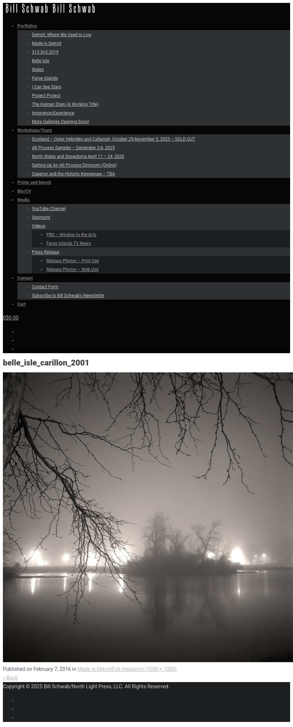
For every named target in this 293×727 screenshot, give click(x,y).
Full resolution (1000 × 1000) (144, 669)
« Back (10, 678)
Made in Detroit (95, 669)
